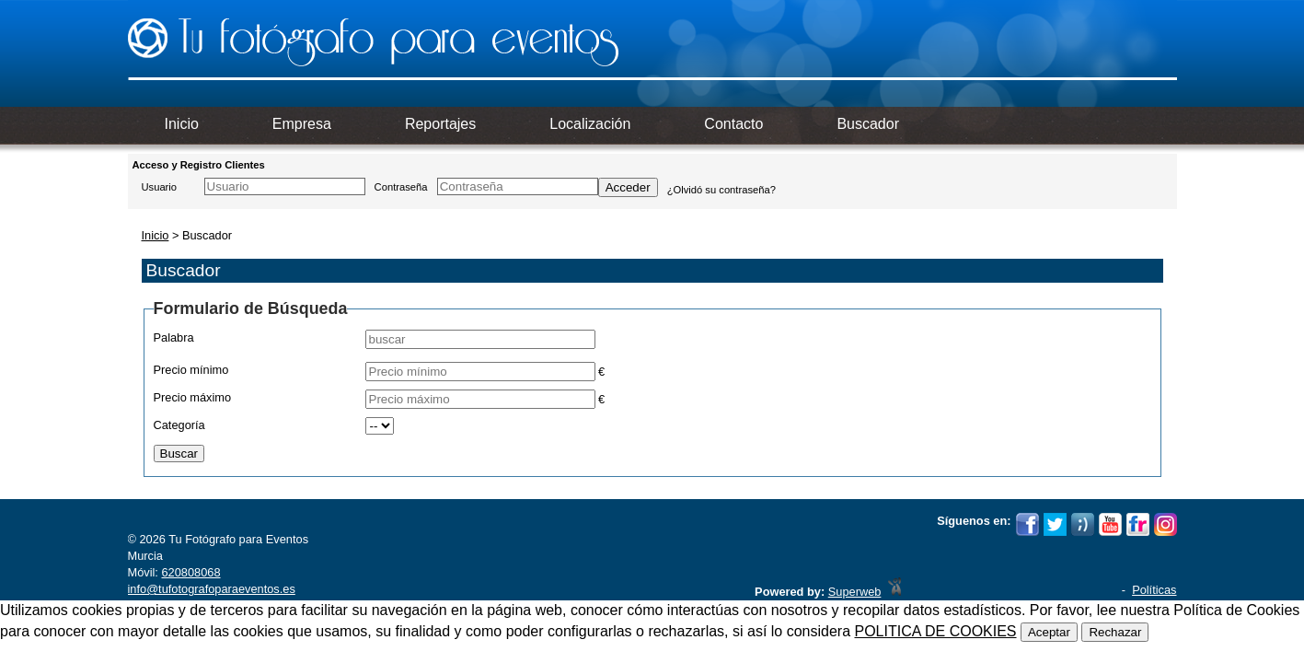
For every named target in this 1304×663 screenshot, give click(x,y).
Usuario (160, 186)
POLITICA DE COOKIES (935, 631)
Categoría (179, 425)
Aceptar (1049, 632)
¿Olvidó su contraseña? (721, 189)
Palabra (174, 337)
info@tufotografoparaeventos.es (211, 589)
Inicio (155, 235)
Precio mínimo (191, 370)
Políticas (1154, 590)
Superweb (855, 592)
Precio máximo (193, 397)
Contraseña (401, 186)
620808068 (190, 572)
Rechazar (1115, 632)
